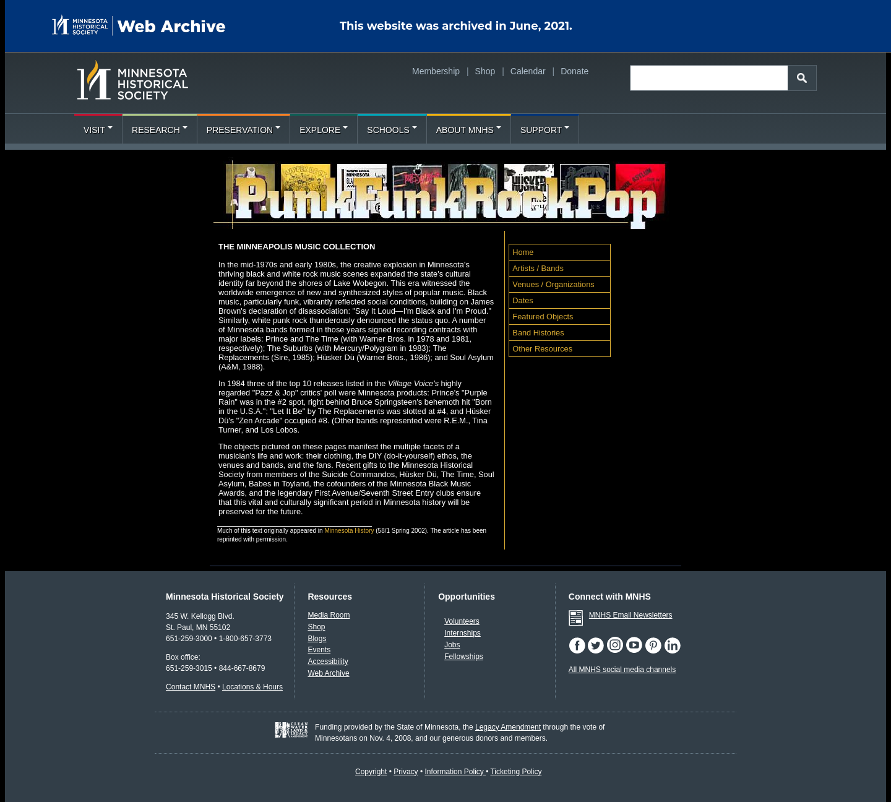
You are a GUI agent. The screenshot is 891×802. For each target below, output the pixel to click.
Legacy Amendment (508, 727)
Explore (323, 130)
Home (522, 252)
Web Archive (328, 673)
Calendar (528, 71)
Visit (98, 130)
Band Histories (538, 332)
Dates (522, 300)
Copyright (371, 771)
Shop (485, 71)
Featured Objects (542, 316)
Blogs (317, 638)
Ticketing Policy (515, 771)
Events (319, 649)
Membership (436, 71)
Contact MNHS (190, 687)
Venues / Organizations (553, 284)
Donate (574, 71)
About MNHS (468, 130)
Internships (462, 633)
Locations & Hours (252, 687)
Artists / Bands (538, 268)
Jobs (452, 644)
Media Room (329, 615)
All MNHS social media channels (622, 669)
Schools (391, 130)
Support (544, 130)
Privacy (406, 771)
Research (159, 130)
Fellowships (463, 656)
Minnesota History (349, 530)
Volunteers (462, 621)
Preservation (243, 130)
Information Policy (455, 771)
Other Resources (542, 348)
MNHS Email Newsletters (631, 615)
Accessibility (328, 661)
